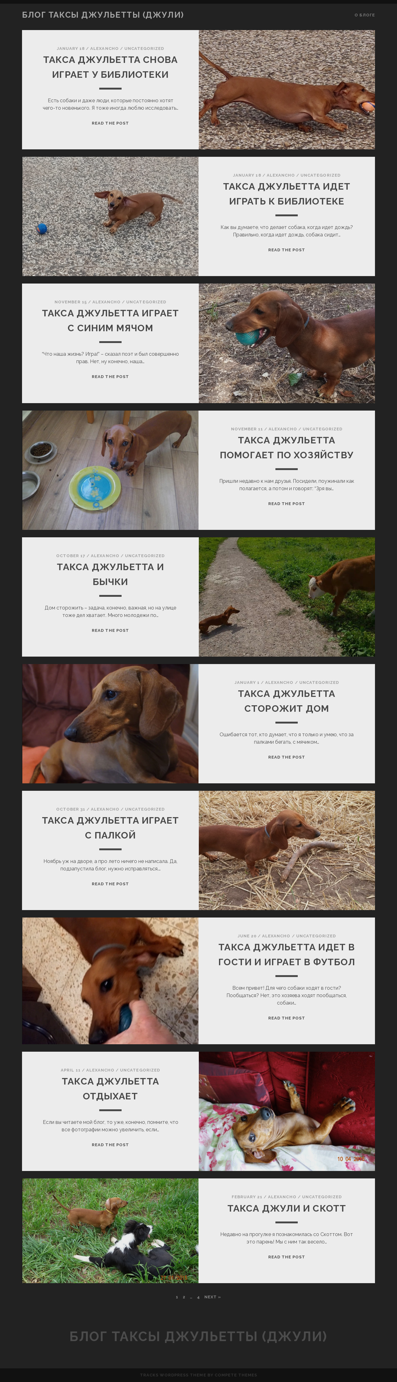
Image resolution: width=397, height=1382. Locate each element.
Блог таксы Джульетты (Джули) (103, 15)
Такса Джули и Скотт (286, 1208)
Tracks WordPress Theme (173, 1375)
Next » (212, 1297)
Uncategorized (144, 48)
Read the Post (110, 123)
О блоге (365, 15)
